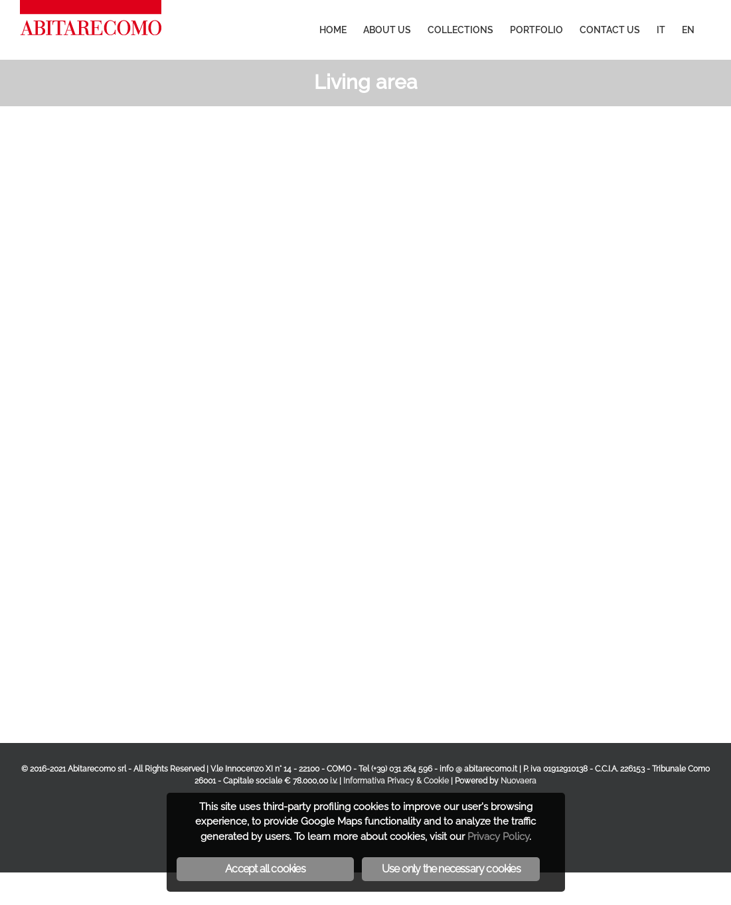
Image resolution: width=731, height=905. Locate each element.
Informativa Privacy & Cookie (396, 780)
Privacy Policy (498, 837)
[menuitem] (333, 30)
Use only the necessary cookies (451, 869)
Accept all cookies (265, 869)
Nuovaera (518, 780)
